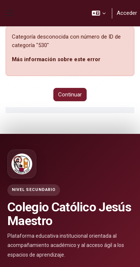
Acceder (127, 13)
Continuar (70, 94)
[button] (99, 13)
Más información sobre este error (56, 59)
